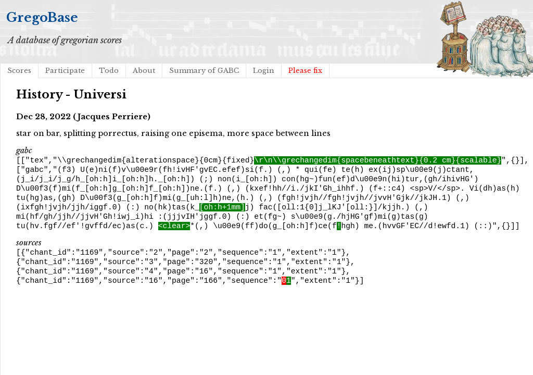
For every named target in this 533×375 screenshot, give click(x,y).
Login (263, 70)
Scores (19, 70)
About (144, 70)
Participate (65, 70)
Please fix (305, 70)
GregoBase (42, 17)
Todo (109, 70)
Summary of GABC (204, 70)
